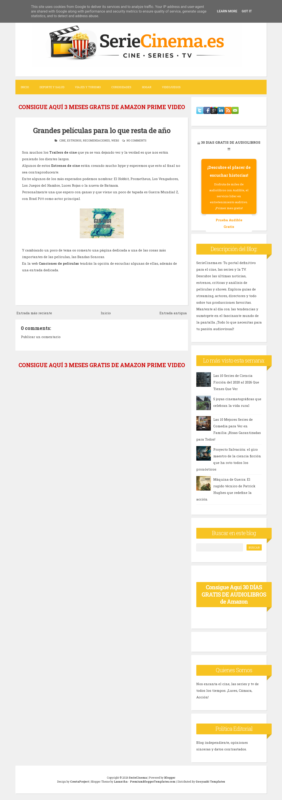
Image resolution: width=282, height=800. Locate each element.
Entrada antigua (173, 313)
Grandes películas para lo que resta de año (102, 130)
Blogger (169, 777)
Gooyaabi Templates (210, 781)
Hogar (146, 87)
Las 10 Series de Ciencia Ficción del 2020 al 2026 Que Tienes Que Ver (236, 382)
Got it (247, 11)
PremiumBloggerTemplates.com (152, 781)
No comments (136, 140)
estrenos (74, 140)
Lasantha (121, 781)
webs (115, 140)
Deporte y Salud (51, 87)
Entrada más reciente (34, 313)
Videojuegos (171, 87)
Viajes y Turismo (88, 87)
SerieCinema (138, 777)
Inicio (25, 87)
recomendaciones (96, 140)
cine (62, 140)
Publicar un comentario (41, 337)
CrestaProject (79, 781)
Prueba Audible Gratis (229, 223)
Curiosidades (121, 87)
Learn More (227, 11)
